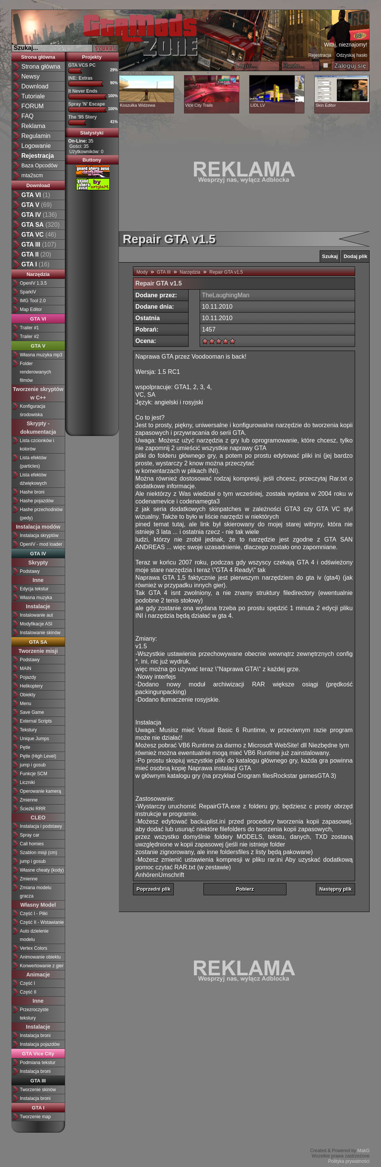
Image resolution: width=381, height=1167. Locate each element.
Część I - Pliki (34, 913)
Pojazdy (28, 677)
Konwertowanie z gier (42, 965)
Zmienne (29, 800)
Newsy (30, 76)
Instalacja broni (35, 1035)
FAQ (27, 116)
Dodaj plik (355, 256)
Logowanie (36, 146)
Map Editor (31, 309)
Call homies (32, 843)
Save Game (32, 712)
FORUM (32, 106)
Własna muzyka (36, 597)
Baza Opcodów (39, 165)
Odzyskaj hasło (351, 55)
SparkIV (28, 292)
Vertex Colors (33, 948)
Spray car (29, 835)
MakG (363, 1150)
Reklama (33, 126)
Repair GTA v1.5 (226, 272)
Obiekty (27, 694)
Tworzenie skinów (38, 1089)
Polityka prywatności (349, 1161)
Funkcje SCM (33, 773)
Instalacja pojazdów (40, 1044)
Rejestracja (319, 55)
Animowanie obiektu (40, 957)
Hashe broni (32, 492)
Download (34, 86)
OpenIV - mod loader (41, 544)
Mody (141, 272)
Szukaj (330, 256)
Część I (27, 983)
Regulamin (35, 136)
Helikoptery (31, 686)
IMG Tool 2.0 (33, 300)
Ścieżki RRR (32, 808)
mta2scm (32, 175)
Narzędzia (190, 272)
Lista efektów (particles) (33, 462)
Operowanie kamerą (40, 791)
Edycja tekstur (34, 589)
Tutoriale (33, 96)
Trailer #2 (29, 336)
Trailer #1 (29, 327)
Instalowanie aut (36, 615)
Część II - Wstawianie (42, 922)
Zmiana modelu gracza (35, 892)
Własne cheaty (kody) (42, 870)
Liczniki (27, 782)
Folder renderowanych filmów (35, 372)
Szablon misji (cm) (38, 852)
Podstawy (30, 571)
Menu (25, 703)
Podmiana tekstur (37, 1062)
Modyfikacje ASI (36, 624)
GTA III (164, 272)
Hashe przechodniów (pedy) (41, 514)
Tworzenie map (35, 1116)
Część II (28, 992)
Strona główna (40, 66)
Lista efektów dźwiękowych (33, 479)
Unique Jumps (34, 738)
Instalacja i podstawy (41, 826)
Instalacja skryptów (39, 535)
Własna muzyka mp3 (41, 354)
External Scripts (36, 721)
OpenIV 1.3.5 (33, 283)
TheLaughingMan (226, 295)
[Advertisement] (95, 310)
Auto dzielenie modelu (34, 935)
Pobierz (245, 889)
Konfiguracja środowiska (32, 410)
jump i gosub (33, 765)
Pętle (25, 747)
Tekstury (28, 730)
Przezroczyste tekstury (34, 1014)
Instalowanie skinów (40, 632)
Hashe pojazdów (37, 500)
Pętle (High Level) (38, 756)
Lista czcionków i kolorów (37, 445)
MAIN (25, 668)
